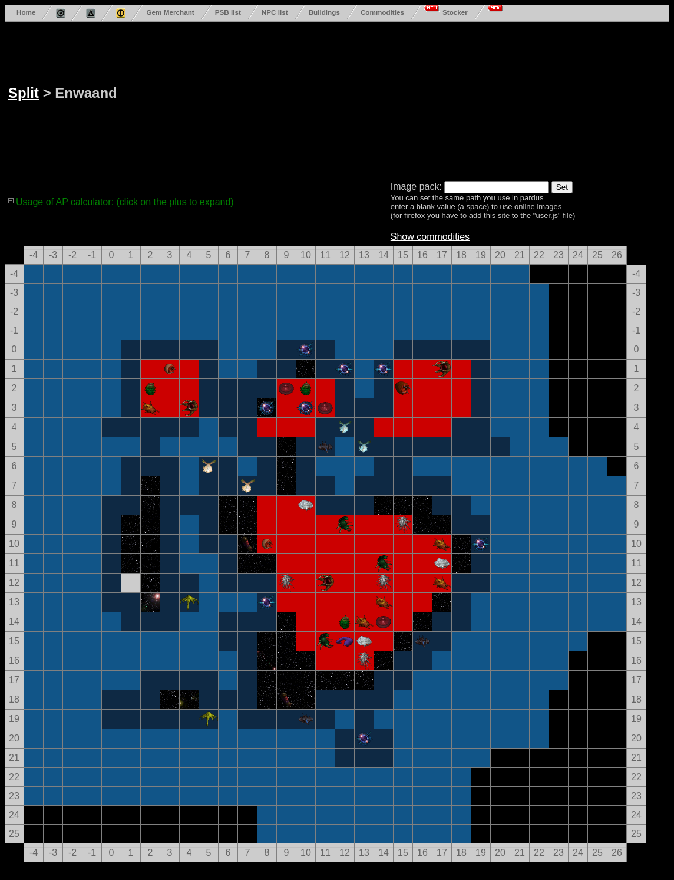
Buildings (324, 12)
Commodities (382, 12)
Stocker (455, 12)
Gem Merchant (170, 12)
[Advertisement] (327, 99)
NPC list (275, 12)
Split (23, 93)
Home (25, 12)
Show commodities (430, 237)
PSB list (228, 12)
